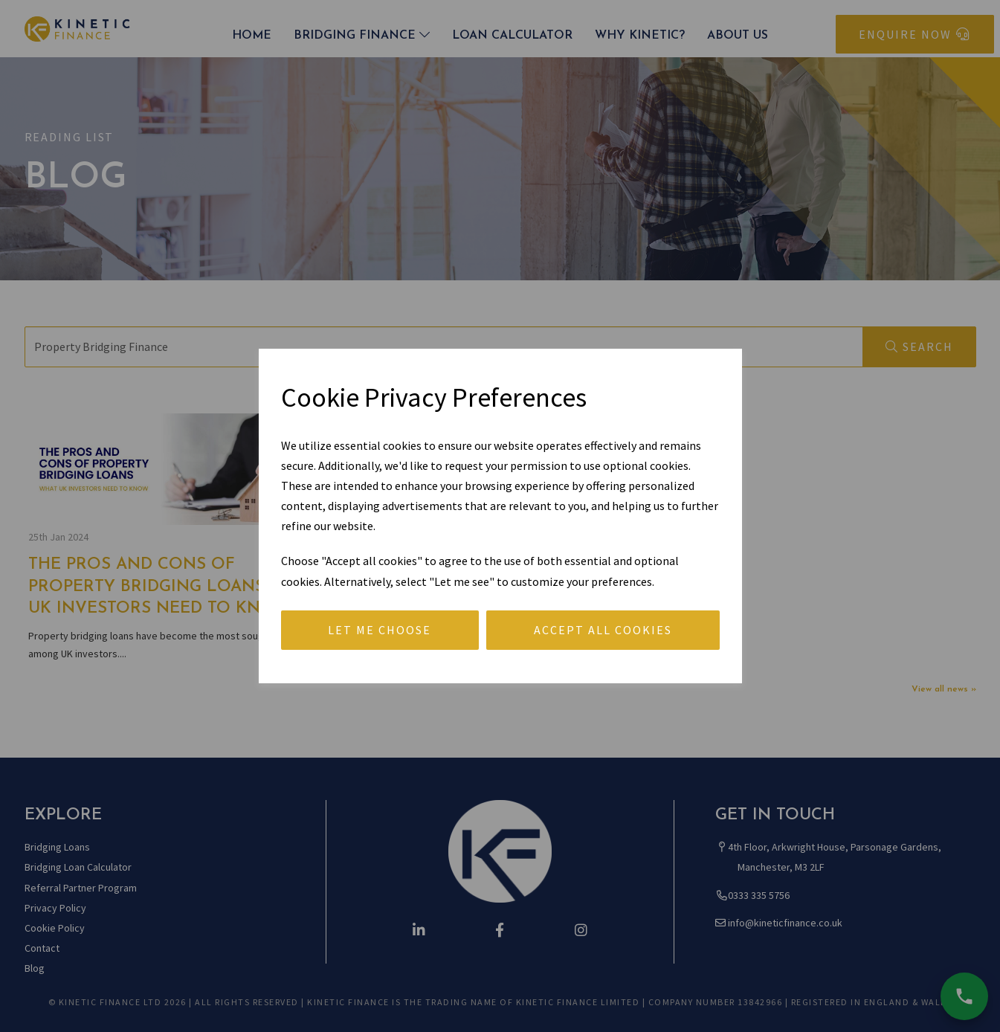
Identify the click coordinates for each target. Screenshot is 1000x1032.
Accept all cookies (603, 629)
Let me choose (379, 629)
